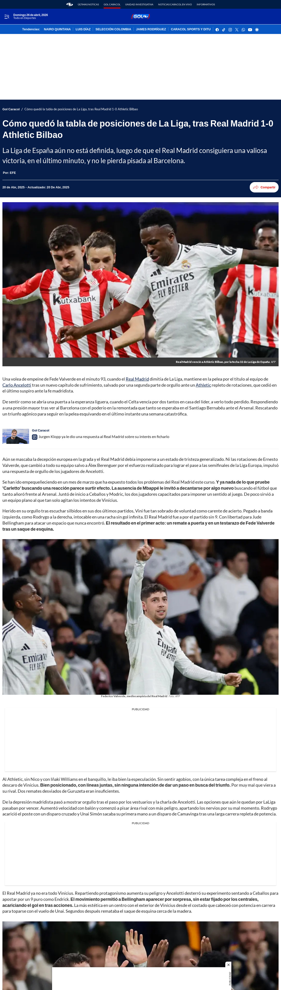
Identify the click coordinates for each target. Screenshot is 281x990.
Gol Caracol (112, 4)
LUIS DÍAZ (83, 29)
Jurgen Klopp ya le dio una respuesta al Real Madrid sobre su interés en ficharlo (104, 436)
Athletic (203, 385)
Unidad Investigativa (139, 4)
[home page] (69, 4)
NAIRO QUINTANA (57, 29)
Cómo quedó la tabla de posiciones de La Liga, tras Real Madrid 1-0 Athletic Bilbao (81, 109)
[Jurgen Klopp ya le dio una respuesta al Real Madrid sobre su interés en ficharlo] (15, 436)
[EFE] (13, 173)
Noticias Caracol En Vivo (175, 4)
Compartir (264, 187)
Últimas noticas (88, 4)
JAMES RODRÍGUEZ (151, 29)
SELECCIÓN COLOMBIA (113, 29)
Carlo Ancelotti (16, 385)
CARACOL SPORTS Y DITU (191, 29)
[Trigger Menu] (6, 17)
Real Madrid (137, 379)
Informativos (206, 4)
